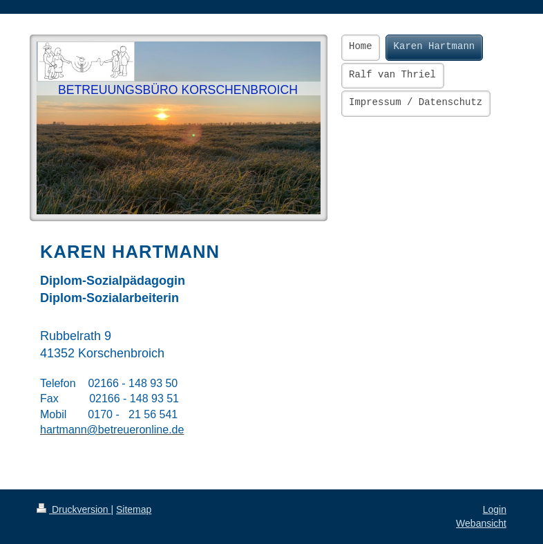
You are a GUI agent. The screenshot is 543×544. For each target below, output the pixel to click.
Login (494, 509)
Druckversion (74, 509)
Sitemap (133, 509)
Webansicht (481, 523)
